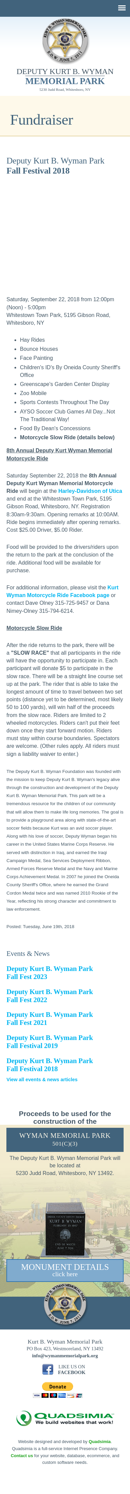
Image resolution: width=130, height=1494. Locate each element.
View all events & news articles (41, 1079)
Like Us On (71, 1369)
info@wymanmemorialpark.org (65, 1355)
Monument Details (65, 1270)
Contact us (22, 1455)
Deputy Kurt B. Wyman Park (49, 1041)
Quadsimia (99, 1441)
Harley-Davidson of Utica (90, 491)
